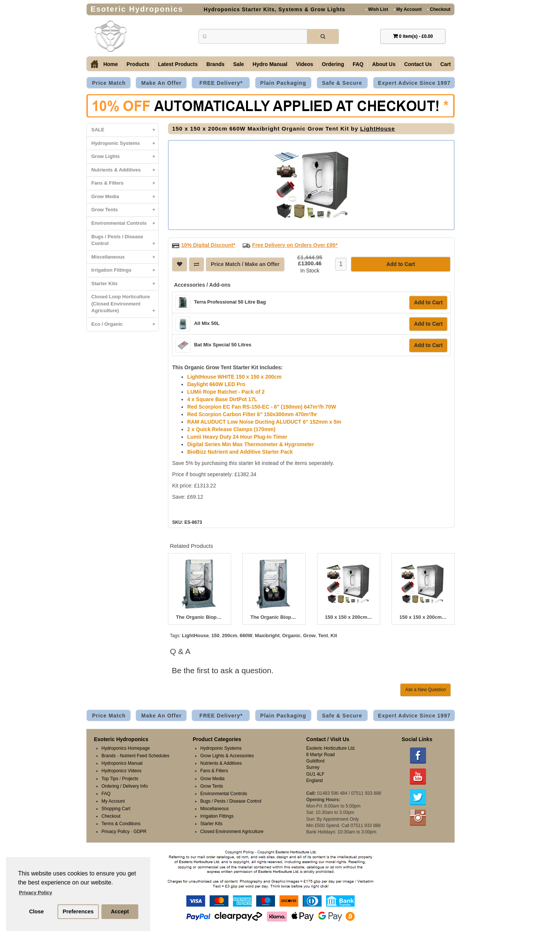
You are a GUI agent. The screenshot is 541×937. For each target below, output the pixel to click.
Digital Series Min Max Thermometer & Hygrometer (250, 444)
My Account (408, 9)
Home (110, 64)
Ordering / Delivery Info (124, 785)
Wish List (377, 9)
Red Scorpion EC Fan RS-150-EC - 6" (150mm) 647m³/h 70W (261, 406)
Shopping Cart (115, 808)
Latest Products (178, 64)
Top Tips (109, 778)
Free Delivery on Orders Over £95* (294, 244)
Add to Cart (428, 302)
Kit (334, 635)
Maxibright (267, 635)
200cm (229, 635)
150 (215, 635)
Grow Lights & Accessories (227, 755)
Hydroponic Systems (124, 143)
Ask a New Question (425, 689)
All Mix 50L (206, 322)
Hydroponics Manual (121, 762)
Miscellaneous (124, 257)
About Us (383, 64)
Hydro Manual (269, 64)
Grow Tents (124, 210)
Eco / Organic (124, 324)
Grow (309, 635)
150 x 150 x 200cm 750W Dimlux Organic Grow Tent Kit (348, 616)
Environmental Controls (124, 223)
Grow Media (124, 196)
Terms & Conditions (121, 823)
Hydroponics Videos (121, 770)
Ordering (333, 64)
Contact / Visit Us (327, 738)
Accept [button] (120, 911)
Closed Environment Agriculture (231, 830)
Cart (445, 64)
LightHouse (377, 128)
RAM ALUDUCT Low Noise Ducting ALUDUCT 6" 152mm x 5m (264, 421)
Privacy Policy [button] (35, 892)
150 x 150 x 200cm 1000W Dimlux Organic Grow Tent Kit (423, 616)
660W (246, 635)
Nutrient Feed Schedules (144, 755)
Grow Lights (124, 156)
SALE (124, 130)
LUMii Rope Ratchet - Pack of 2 (225, 391)
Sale (238, 64)
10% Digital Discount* (208, 244)
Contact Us (418, 64)
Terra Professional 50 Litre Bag (230, 301)
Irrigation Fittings (124, 270)
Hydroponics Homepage (125, 747)
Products (138, 64)
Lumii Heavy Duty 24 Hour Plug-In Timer (237, 436)
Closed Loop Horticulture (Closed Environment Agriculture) (124, 305)
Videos (304, 64)
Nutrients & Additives (124, 170)
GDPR (140, 830)
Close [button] (36, 911)
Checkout (438, 9)
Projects (130, 778)
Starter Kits (124, 283)
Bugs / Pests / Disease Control (124, 242)
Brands (215, 64)
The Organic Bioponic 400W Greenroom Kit (199, 616)
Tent (323, 635)
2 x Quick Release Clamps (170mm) (231, 429)
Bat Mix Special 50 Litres (222, 344)
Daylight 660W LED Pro (216, 384)
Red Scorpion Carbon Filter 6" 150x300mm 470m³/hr (252, 414)
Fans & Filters (124, 183)
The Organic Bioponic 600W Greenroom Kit (274, 616)
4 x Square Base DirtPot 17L (222, 399)
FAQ (358, 64)
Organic (291, 635)
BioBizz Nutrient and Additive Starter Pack (240, 451)
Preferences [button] (78, 911)
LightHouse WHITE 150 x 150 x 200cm (234, 376)
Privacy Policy (115, 830)
